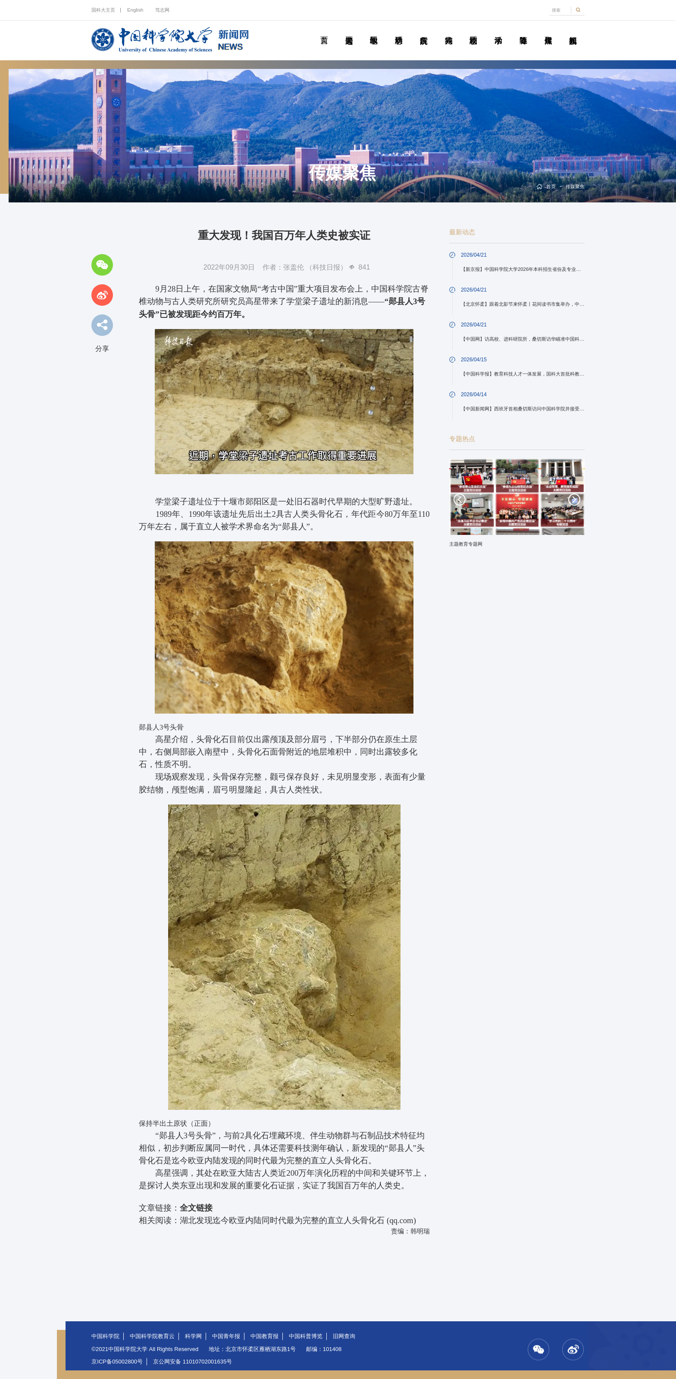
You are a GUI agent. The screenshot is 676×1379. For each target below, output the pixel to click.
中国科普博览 (305, 1336)
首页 (324, 30)
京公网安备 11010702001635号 (192, 1361)
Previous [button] (460, 500)
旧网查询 (344, 1336)
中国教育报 (264, 1336)
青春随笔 (523, 30)
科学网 (193, 1336)
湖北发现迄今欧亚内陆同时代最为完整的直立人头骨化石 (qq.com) (298, 1220)
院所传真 (423, 30)
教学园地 (373, 30)
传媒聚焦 (548, 30)
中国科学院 (105, 1336)
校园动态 (473, 30)
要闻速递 (348, 30)
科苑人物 (448, 30)
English (135, 9)
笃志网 (162, 9)
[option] (517, 506)
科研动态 (398, 30)
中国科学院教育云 (152, 1336)
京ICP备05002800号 (117, 1361)
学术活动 (498, 30)
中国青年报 (226, 1336)
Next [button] (574, 500)
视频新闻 (573, 30)
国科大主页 (103, 9)
